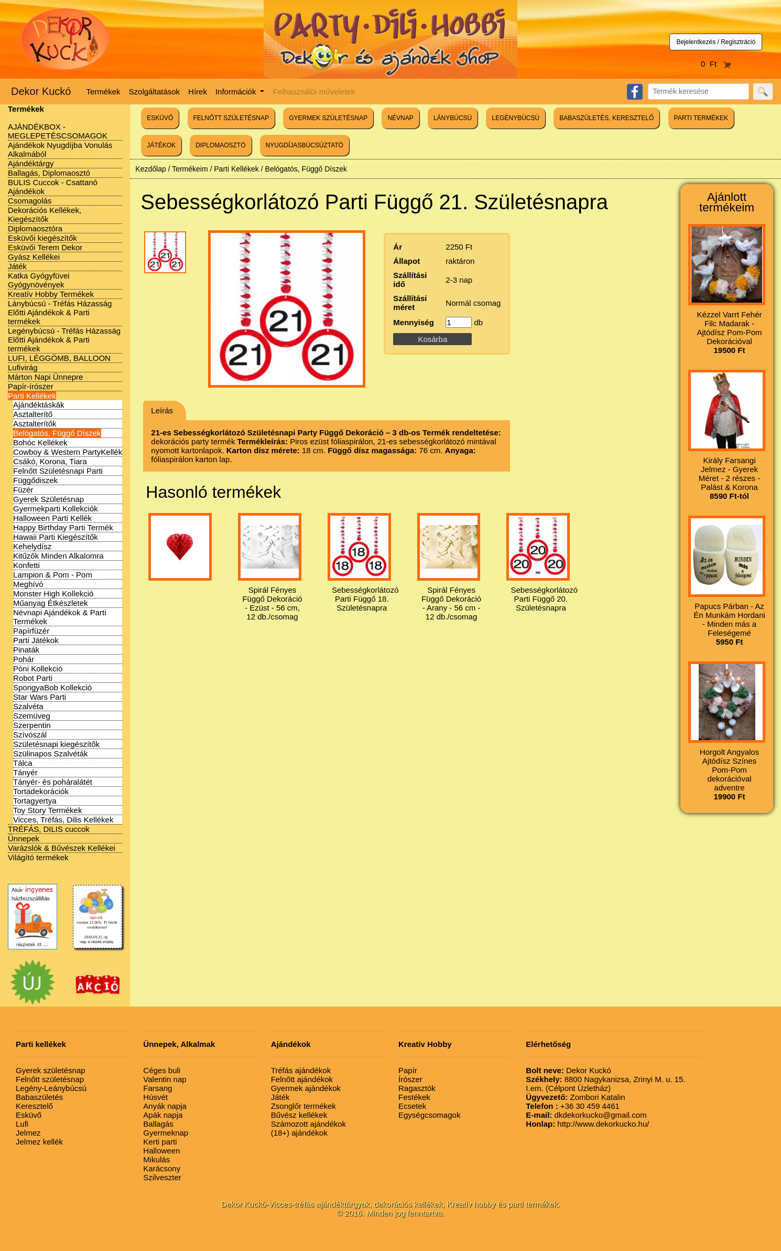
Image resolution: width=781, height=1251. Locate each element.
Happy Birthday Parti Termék (63, 527)
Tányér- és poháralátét (52, 781)
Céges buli (161, 1070)
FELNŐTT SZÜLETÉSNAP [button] (231, 118)
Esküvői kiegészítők (42, 237)
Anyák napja (165, 1106)
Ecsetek (412, 1106)
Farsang (157, 1088)
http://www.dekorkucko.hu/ (587, 1123)
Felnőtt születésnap (50, 1079)
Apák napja (162, 1114)
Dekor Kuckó (41, 91)
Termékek (103, 91)
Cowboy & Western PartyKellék (67, 451)
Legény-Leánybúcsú (51, 1088)
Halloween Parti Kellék (52, 518)
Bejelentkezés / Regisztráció (715, 42)
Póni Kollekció (37, 668)
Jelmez (28, 1132)
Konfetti (26, 565)
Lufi (22, 1123)
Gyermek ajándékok (306, 1088)
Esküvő (28, 1114)
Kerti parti (160, 1141)
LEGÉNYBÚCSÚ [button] (515, 118)
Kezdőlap (150, 169)
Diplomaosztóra (35, 228)
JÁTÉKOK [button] (161, 145)
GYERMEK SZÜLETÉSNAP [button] (328, 118)
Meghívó (28, 584)
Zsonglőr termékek (303, 1106)
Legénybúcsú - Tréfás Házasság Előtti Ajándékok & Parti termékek (64, 339)
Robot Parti (32, 677)
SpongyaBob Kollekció (52, 687)
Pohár (23, 659)
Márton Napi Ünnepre (45, 376)
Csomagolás (29, 200)
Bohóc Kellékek (40, 442)
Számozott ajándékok (308, 1123)
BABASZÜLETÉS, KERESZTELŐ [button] (606, 118)
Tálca (22, 762)
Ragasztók (417, 1088)
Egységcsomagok (429, 1114)
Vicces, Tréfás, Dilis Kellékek (63, 819)
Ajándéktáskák (38, 404)
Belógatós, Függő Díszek (57, 433)
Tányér (25, 772)
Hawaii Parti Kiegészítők (55, 536)
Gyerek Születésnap (48, 499)
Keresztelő (34, 1106)
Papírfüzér (31, 630)
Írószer (410, 1079)
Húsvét (155, 1097)
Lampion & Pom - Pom (52, 574)
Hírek (197, 91)
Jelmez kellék (39, 1141)
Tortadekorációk (41, 791)
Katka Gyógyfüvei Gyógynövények (39, 280)
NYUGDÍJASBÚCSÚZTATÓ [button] (304, 145)
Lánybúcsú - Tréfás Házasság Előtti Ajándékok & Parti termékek (60, 312)
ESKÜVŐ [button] (160, 118)
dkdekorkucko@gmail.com (586, 1114)
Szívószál (30, 734)
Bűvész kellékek (299, 1114)
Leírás (162, 410)
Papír (407, 1070)
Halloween (161, 1150)
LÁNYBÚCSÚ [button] (452, 118)
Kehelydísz (32, 546)
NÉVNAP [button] (400, 118)
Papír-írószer (30, 386)
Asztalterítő (32, 414)
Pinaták (26, 649)
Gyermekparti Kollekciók (55, 508)
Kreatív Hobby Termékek (51, 294)
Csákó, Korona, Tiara (50, 461)
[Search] (698, 91)
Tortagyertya (35, 800)
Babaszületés (39, 1097)
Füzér (23, 489)
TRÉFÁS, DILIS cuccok (49, 829)
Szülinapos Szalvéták (50, 753)
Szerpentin (32, 725)
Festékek (414, 1097)
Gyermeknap (165, 1132)
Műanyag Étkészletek (50, 602)
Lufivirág (23, 367)
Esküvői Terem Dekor (45, 247)
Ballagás (158, 1123)
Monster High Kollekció (53, 593)
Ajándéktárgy (31, 163)
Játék (17, 266)
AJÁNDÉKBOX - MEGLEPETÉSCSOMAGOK (57, 131)
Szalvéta (28, 706)
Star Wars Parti (39, 696)
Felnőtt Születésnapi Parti (58, 470)
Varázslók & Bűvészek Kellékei (61, 847)
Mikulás (156, 1159)
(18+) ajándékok (299, 1132)
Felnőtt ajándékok (302, 1079)
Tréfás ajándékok (301, 1070)
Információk (236, 91)
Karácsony (161, 1168)
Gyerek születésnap (50, 1070)
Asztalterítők (35, 423)
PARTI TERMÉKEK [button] (701, 118)
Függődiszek (35, 480)
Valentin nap (164, 1079)
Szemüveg (31, 715)
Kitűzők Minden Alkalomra (58, 555)
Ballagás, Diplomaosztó (49, 172)
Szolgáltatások (154, 91)
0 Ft (716, 63)
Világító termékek (38, 857)
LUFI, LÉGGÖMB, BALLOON (59, 358)
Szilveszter (162, 1177)
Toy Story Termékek (47, 810)
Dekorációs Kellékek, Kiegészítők (44, 214)
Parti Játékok (36, 640)
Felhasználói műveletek (314, 91)
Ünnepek (23, 838)
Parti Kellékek (32, 395)
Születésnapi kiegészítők (56, 744)
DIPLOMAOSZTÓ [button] (220, 145)
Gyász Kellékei (34, 256)
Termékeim (190, 169)
